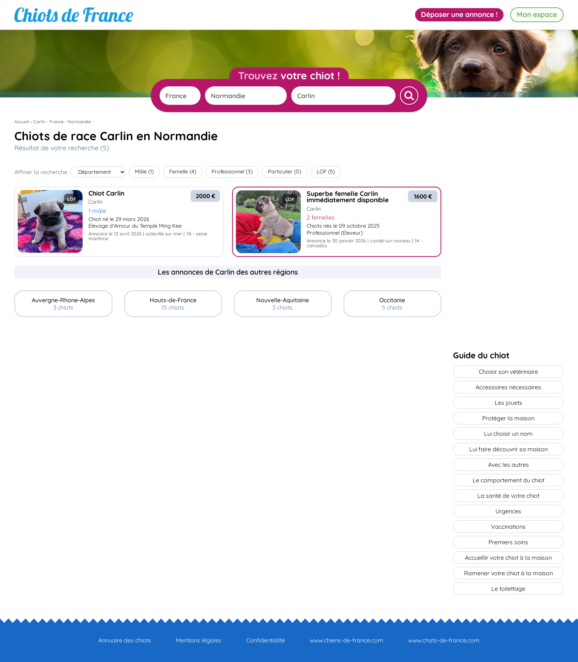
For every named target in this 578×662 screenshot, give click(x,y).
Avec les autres (508, 464)
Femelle (182, 171)
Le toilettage (508, 588)
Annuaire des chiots (124, 640)
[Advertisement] (227, 377)
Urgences (508, 511)
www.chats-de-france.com (444, 640)
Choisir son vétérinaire (508, 371)
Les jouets (508, 402)
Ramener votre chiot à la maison (508, 573)
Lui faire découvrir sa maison (508, 449)
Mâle (144, 171)
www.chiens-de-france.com (346, 640)
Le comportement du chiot (508, 480)
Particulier (284, 171)
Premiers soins (508, 542)
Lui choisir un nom (508, 433)
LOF (326, 171)
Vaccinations (508, 526)
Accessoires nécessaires (508, 387)
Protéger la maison (508, 418)
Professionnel (232, 171)
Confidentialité (265, 640)
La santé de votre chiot (508, 495)
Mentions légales (199, 640)
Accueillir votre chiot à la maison (508, 557)
